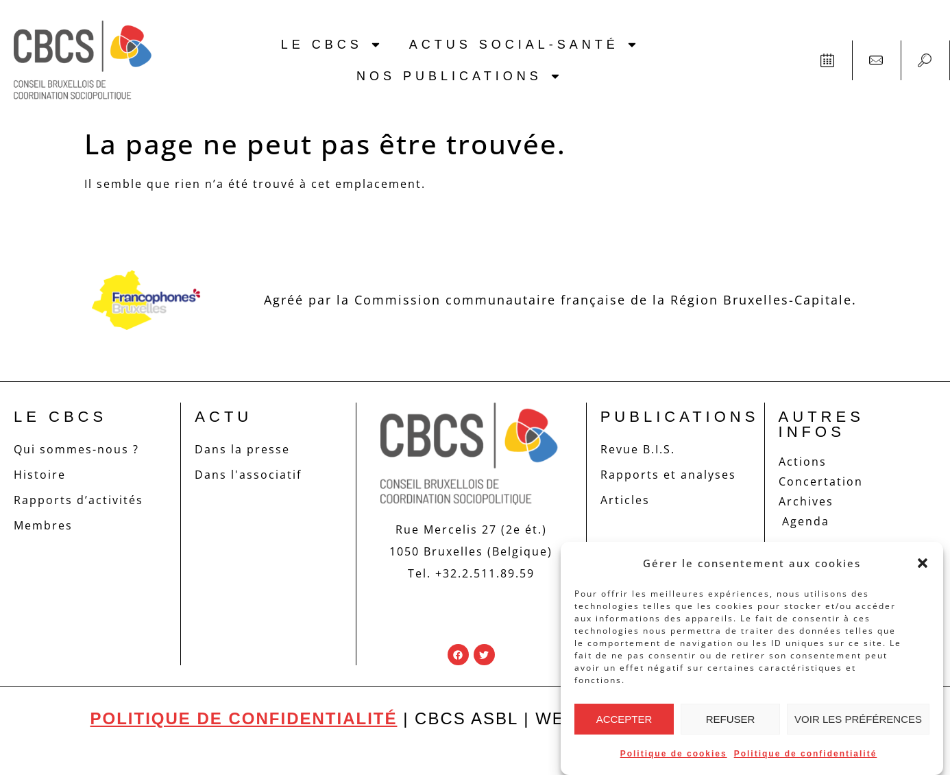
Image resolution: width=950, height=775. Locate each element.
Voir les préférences (858, 719)
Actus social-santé (523, 45)
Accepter (624, 719)
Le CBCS (331, 45)
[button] (922, 563)
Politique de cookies (673, 754)
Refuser (730, 719)
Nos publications (458, 76)
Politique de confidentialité (805, 754)
